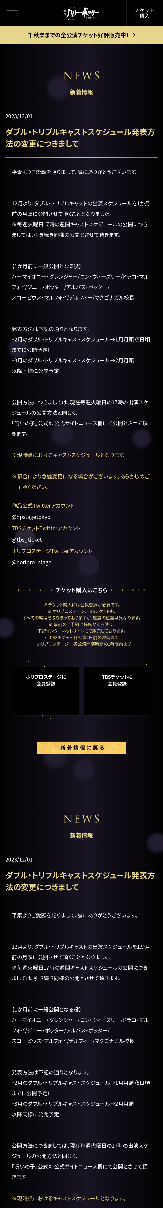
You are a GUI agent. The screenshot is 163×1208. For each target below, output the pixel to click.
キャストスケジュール (47, 1040)
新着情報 (32, 995)
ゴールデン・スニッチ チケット (122, 963)
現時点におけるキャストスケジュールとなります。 (71, 455)
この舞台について (43, 937)
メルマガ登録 (114, 1053)
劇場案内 (109, 918)
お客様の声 (112, 1021)
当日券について (117, 983)
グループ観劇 (114, 999)
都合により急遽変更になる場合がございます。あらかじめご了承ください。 (83, 481)
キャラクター (36, 976)
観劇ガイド (34, 1096)
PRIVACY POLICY (81, 1180)
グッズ (28, 1078)
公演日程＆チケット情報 (121, 938)
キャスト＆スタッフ (44, 1021)
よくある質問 (114, 1037)
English (108, 1068)
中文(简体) (111, 1084)
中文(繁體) (111, 1100)
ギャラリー (33, 1059)
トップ (27, 918)
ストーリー (33, 956)
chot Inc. (108, 1192)
